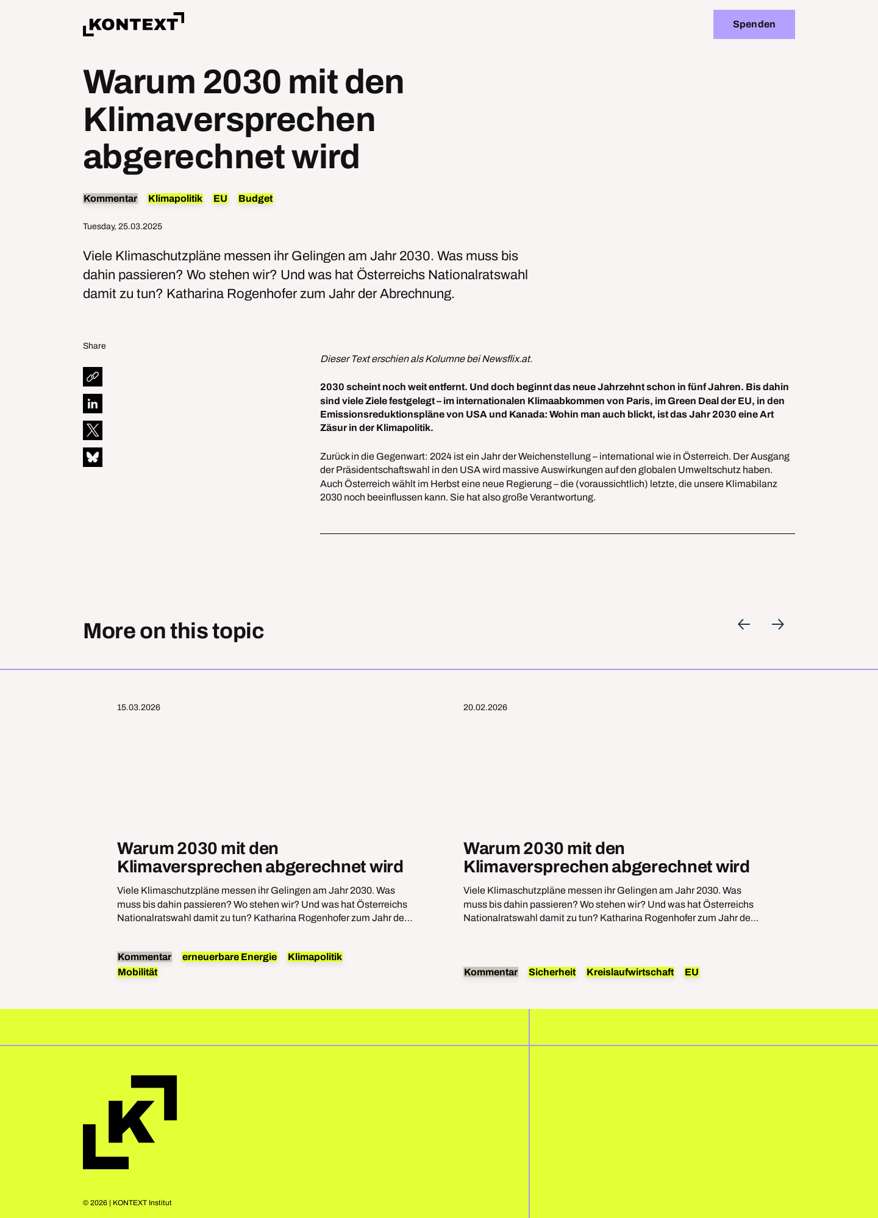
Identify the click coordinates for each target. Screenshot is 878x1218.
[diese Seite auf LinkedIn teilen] (92, 403)
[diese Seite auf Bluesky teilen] (92, 457)
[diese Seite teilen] (92, 376)
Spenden (754, 24)
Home (130, 1122)
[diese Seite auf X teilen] (92, 430)
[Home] (133, 24)
